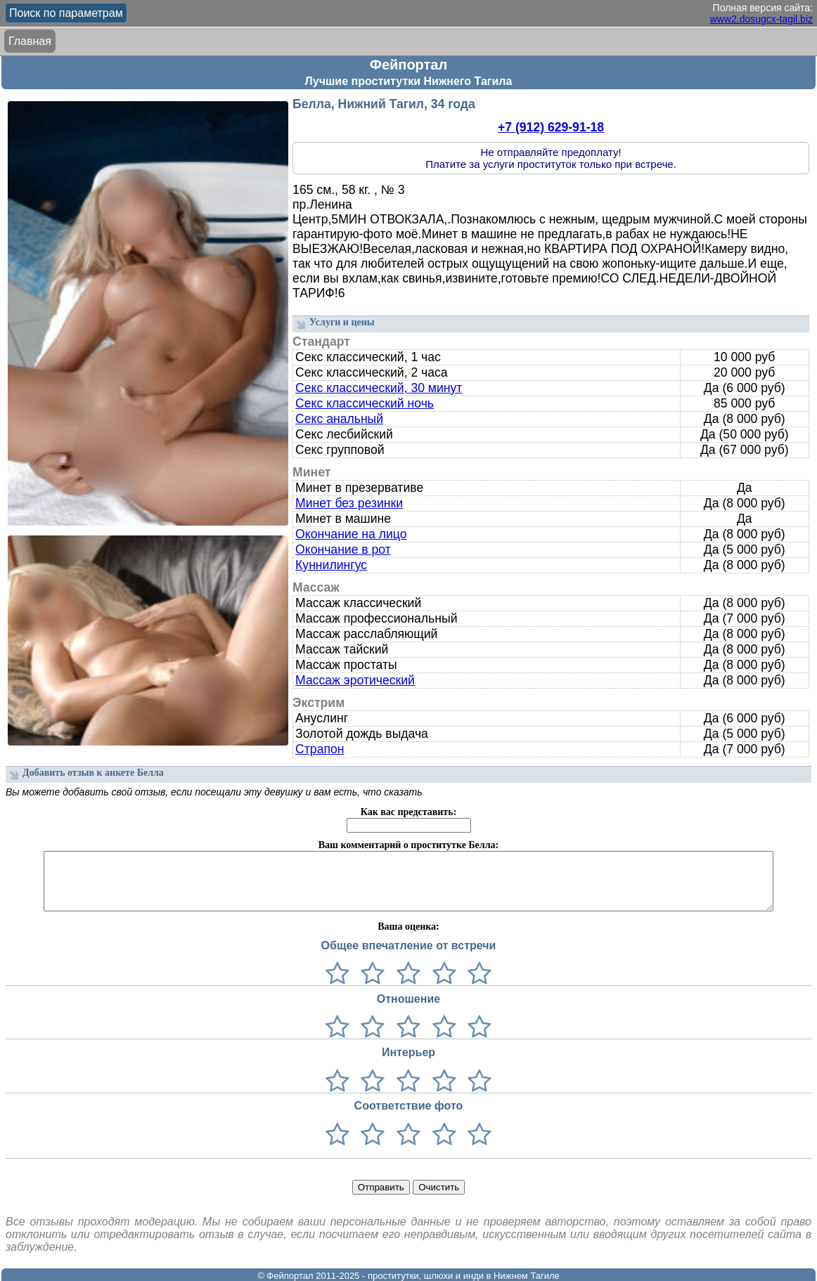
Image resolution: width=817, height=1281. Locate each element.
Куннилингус (331, 565)
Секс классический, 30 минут (378, 388)
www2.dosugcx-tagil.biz (761, 19)
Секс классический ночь (364, 403)
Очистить (438, 1187)
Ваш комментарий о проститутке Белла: (408, 845)
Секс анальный (339, 419)
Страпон (319, 749)
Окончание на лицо (350, 534)
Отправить (381, 1187)
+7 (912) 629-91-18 (551, 127)
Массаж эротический (355, 680)
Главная (29, 41)
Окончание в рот (343, 549)
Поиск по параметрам (66, 13)
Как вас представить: (409, 812)
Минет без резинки (349, 503)
